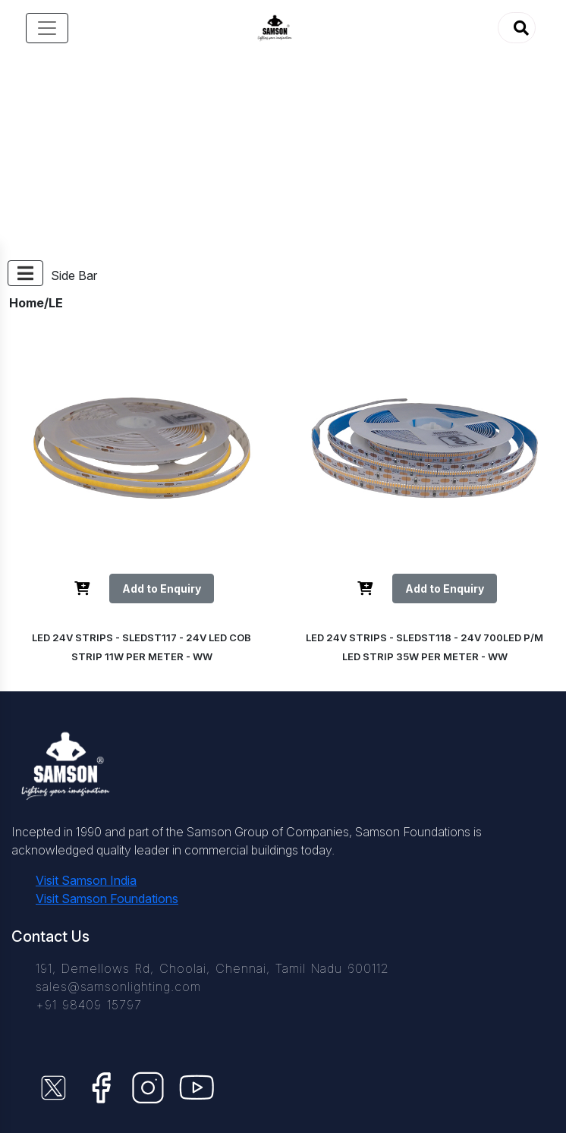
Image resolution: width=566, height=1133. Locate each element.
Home (26, 302)
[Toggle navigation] (47, 28)
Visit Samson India (86, 880)
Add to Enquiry (161, 588)
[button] (517, 27)
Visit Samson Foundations (107, 898)
